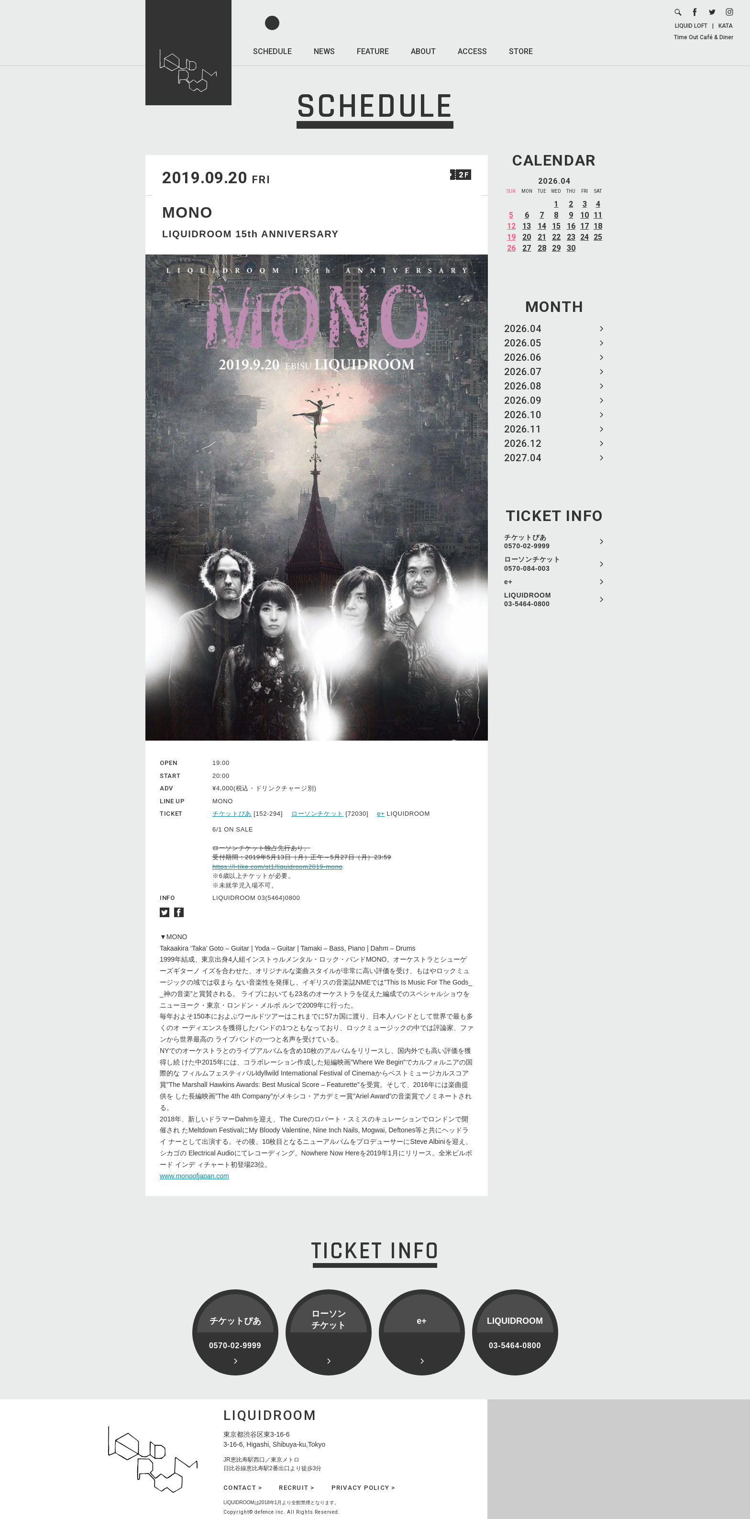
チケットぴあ (232, 813)
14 (542, 226)
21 (542, 237)
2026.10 (522, 415)
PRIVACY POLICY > (363, 1487)
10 (584, 215)
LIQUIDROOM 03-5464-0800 (527, 599)
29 (556, 248)
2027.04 (522, 458)
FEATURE (373, 51)
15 (556, 226)
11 (598, 215)
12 (511, 226)
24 (584, 237)
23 (571, 237)
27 (526, 248)
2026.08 (522, 386)
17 (584, 226)
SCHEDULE (272, 51)
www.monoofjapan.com (194, 1176)
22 (556, 237)
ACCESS (472, 51)
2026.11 (522, 429)
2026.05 (522, 343)
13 (526, 226)
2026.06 (522, 357)
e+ (508, 582)
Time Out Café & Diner (703, 37)
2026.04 (522, 328)
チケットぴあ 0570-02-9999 (527, 541)
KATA (725, 25)
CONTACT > (242, 1487)
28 (542, 248)
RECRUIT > (296, 1487)
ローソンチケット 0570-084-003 (532, 563)
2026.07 (522, 372)
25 (598, 237)
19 (511, 237)
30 (571, 248)
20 (526, 237)
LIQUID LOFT (691, 25)
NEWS (324, 51)
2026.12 (522, 443)
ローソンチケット (317, 813)
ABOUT (423, 51)
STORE (521, 51)
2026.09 (522, 400)
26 (511, 248)
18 (598, 226)
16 (571, 226)
